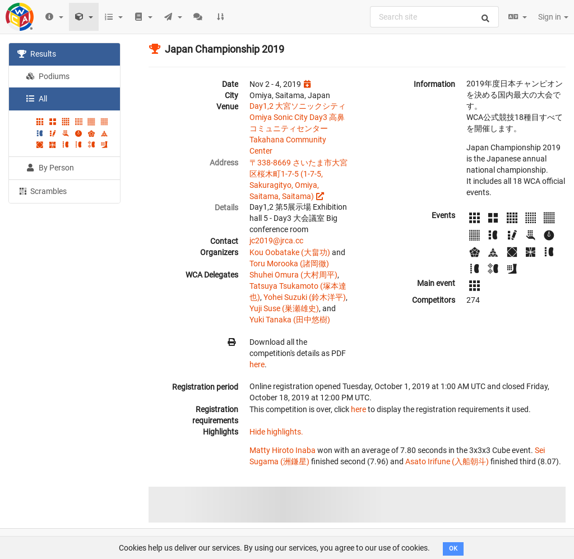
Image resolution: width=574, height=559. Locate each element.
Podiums (48, 76)
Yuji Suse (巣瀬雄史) (284, 308)
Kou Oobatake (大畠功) (289, 252)
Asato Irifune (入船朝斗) (447, 461)
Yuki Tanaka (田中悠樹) (289, 319)
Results (36, 53)
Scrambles (42, 191)
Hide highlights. (276, 431)
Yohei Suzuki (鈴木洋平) (304, 297)
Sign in (553, 16)
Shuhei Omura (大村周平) (293, 274)
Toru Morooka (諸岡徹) (289, 263)
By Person (50, 167)
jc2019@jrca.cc (276, 240)
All (36, 98)
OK (453, 548)
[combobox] (434, 16)
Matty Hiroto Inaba (282, 450)
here (257, 364)
